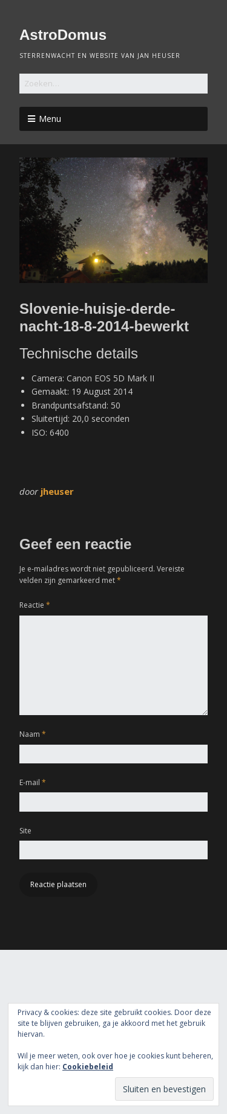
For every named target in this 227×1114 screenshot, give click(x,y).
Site (25, 831)
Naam (32, 734)
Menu (50, 118)
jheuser (57, 491)
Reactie (34, 605)
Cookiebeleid (87, 1066)
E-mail (32, 782)
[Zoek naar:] (113, 84)
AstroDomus (63, 35)
